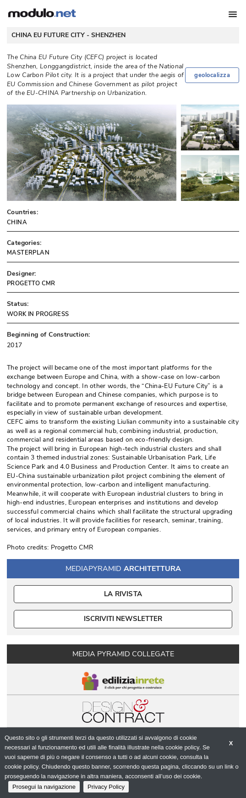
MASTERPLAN (28, 253)
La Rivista (123, 593)
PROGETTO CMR (31, 283)
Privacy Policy (106, 786)
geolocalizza (212, 75)
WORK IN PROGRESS (38, 314)
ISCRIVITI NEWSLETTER (123, 618)
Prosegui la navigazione (44, 786)
